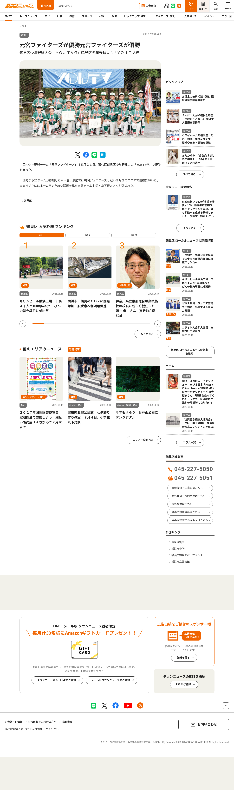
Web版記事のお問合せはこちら (190, 520)
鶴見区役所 (177, 542)
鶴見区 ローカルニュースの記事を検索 (189, 351)
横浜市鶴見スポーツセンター (188, 555)
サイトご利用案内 (34, 729)
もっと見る (146, 334)
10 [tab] (144, 323)
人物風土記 (190, 16)
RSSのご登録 (183, 684)
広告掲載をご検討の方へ (42, 721)
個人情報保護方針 (14, 729)
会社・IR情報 (15, 721)
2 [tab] (50, 323)
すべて (8, 16)
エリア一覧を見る (143, 439)
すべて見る (189, 174)
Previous (23, 324)
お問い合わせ (207, 724)
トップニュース (29, 16)
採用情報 (67, 721)
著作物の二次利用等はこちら (188, 496)
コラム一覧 (189, 442)
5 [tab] (85, 323)
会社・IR (203, 9)
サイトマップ (52, 729)
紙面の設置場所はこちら (186, 512)
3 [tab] (62, 323)
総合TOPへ (64, 6)
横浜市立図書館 (180, 561)
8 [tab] (120, 323)
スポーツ (87, 16)
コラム (226, 16)
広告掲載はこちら (182, 504)
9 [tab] (132, 323)
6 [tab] (97, 323)
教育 (72, 16)
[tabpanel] (90, 103)
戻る (24, 26)
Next (157, 324)
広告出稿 (151, 5)
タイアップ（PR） (166, 16)
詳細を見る (183, 657)
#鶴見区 (27, 200)
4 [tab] (73, 323)
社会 (59, 16)
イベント (209, 16)
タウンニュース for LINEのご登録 (56, 680)
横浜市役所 (177, 548)
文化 (47, 16)
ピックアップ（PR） (136, 16)
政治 (101, 16)
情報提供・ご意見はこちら (187, 487)
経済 (114, 16)
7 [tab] (109, 323)
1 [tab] (38, 323)
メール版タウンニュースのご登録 (110, 680)
